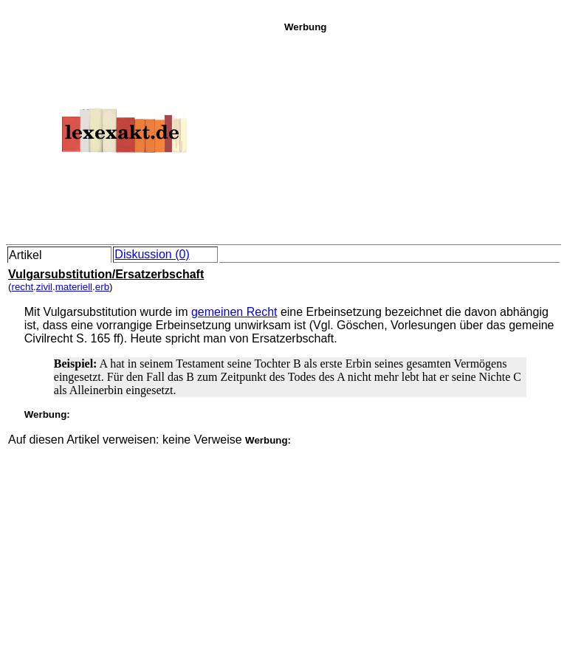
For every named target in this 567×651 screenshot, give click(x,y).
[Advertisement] (421, 135)
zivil (44, 286)
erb (102, 286)
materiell (73, 286)
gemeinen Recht (234, 312)
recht (22, 286)
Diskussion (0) (151, 254)
